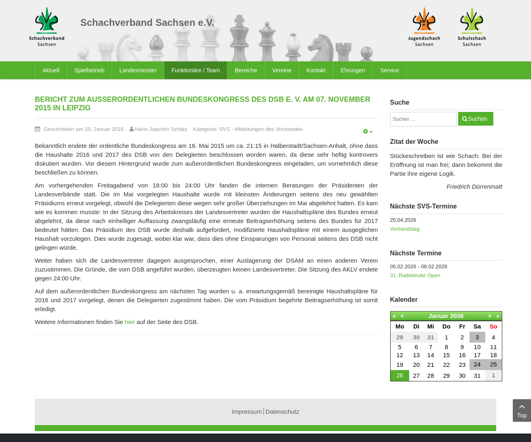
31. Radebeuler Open (415, 275)
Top (522, 410)
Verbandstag (405, 229)
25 (493, 364)
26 (399, 375)
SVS (224, 129)
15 (446, 354)
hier (130, 321)
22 (446, 364)
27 (416, 375)
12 (399, 354)
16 (462, 354)
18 (493, 354)
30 (462, 375)
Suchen (477, 119)
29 (446, 375)
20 (416, 364)
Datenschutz (282, 411)
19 (399, 364)
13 (416, 354)
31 (477, 375)
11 (493, 346)
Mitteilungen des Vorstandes (269, 129)
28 (430, 375)
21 (430, 364)
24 (477, 364)
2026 (456, 315)
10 (477, 346)
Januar (438, 315)
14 (430, 354)
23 (462, 364)
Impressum (247, 411)
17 (477, 354)
